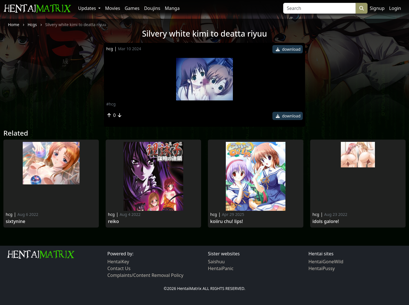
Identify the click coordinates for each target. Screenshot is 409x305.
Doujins (152, 8)
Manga (172, 8)
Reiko (113, 221)
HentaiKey (118, 261)
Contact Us (118, 268)
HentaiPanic (220, 268)
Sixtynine (15, 221)
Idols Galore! (325, 221)
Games (132, 8)
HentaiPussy (321, 268)
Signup (377, 8)
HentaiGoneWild (325, 261)
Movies (112, 8)
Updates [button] (87, 8)
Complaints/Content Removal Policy (145, 275)
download (288, 49)
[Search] (319, 8)
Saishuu (216, 261)
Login (395, 8)
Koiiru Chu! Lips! (226, 221)
